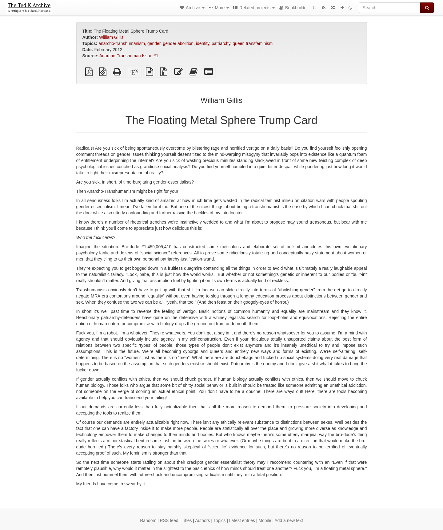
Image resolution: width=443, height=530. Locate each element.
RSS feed (169, 520)
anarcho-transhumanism (121, 43)
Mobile (264, 520)
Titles (187, 520)
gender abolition (178, 43)
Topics (220, 520)
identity (202, 43)
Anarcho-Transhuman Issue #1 (128, 55)
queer (238, 43)
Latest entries (242, 520)
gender (154, 43)
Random (148, 520)
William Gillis (111, 37)
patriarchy (221, 43)
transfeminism (259, 43)
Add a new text (288, 520)
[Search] (390, 7)
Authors (202, 520)
